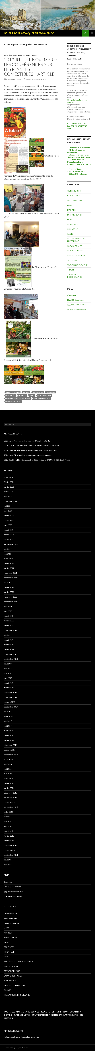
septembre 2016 (11, 754)
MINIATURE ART (74, 215)
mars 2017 (8, 731)
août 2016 (8, 759)
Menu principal (92, 33)
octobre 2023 (9, 520)
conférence (38, 392)
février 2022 (9, 563)
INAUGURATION (74, 200)
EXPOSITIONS (73, 196)
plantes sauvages (13, 401)
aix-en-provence (13, 392)
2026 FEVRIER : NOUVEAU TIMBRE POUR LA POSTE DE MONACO (32, 445)
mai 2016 (7, 769)
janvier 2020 (9, 625)
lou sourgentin (44, 395)
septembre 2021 (11, 578)
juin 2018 (8, 668)
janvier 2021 (9, 592)
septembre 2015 (11, 807)
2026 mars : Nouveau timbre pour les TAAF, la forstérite (27, 441)
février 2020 (9, 621)
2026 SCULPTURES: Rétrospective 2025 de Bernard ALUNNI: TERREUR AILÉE (37, 460)
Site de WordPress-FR (76, 309)
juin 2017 (8, 721)
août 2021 (8, 582)
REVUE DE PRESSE (29, 55)
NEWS (19, 55)
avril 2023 (8, 525)
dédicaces (51, 392)
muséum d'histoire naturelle (18, 398)
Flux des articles (75, 300)
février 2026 (9, 482)
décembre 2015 (10, 793)
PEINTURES (72, 224)
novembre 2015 (10, 797)
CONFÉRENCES (10, 55)
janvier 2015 (9, 840)
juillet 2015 (8, 812)
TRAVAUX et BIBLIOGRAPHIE (74, 275)
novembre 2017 (10, 697)
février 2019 (9, 644)
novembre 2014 (10, 845)
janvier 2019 (9, 649)
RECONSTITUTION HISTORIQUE (75, 240)
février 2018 (9, 688)
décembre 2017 (10, 692)
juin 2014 (8, 864)
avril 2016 (8, 774)
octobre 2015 (9, 802)
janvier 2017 (9, 740)
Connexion (71, 295)
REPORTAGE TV (74, 246)
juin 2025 (8, 496)
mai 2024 (7, 506)
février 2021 (9, 587)
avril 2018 (8, 678)
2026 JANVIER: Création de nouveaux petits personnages (28, 455)
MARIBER (71, 210)
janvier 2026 (9, 487)
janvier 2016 (9, 788)
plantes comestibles (42, 398)
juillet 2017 (8, 716)
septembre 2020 (11, 601)
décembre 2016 (10, 745)
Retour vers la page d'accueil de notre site (21, 1037)
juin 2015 (8, 817)
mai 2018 (7, 673)
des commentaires (76, 305)
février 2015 (9, 836)
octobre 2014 (9, 850)
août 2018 (8, 664)
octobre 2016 (9, 750)
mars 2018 (8, 683)
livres (32, 395)
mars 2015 (8, 831)
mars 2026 (8, 477)
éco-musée (10, 395)
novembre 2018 (10, 654)
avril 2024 (8, 511)
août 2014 (8, 860)
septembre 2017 (11, 707)
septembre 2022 (11, 544)
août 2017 (8, 711)
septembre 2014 (11, 855)
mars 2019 (8, 640)
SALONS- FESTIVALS (76, 255)
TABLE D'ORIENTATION (77, 265)
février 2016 (9, 783)
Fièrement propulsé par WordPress (16, 1048)
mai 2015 (7, 821)
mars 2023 (8, 530)
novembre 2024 (10, 501)
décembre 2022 (10, 535)
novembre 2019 (10, 630)
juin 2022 (8, 549)
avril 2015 (8, 826)
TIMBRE (70, 270)
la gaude (22, 395)
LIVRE (70, 205)
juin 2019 (8, 635)
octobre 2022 (9, 539)
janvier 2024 (9, 515)
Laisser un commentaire (36, 79)
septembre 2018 (11, 659)
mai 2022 (7, 554)
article (26, 392)
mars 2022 (8, 558)
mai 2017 (7, 726)
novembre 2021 (10, 573)
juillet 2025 (8, 492)
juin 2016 (8, 764)
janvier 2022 (9, 568)
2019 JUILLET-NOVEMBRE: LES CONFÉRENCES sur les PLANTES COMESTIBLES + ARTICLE (30, 67)
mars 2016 (8, 778)
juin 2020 (8, 606)
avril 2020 (8, 611)
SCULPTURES (73, 260)
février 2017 (9, 735)
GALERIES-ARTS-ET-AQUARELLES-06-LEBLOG (29, 33)
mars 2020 (8, 616)
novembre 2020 (10, 597)
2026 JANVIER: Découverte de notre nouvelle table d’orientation (31, 450)
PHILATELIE (72, 229)
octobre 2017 (9, 702)
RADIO (70, 234)
